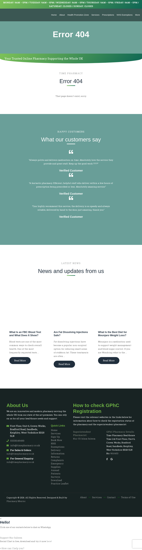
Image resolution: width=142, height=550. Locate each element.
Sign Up (55, 436)
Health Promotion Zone (78, 15)
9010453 (114, 453)
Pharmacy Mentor (16, 501)
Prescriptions (108, 15)
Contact (111, 497)
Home (54, 15)
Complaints (57, 460)
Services (95, 15)
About (62, 15)
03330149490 (15, 440)
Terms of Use (128, 497)
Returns (55, 456)
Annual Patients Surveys (55, 473)
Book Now (56, 440)
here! (49, 541)
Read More (20, 360)
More (137, 15)
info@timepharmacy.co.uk (23, 445)
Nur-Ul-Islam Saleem (84, 438)
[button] (71, 536)
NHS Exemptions (125, 15)
